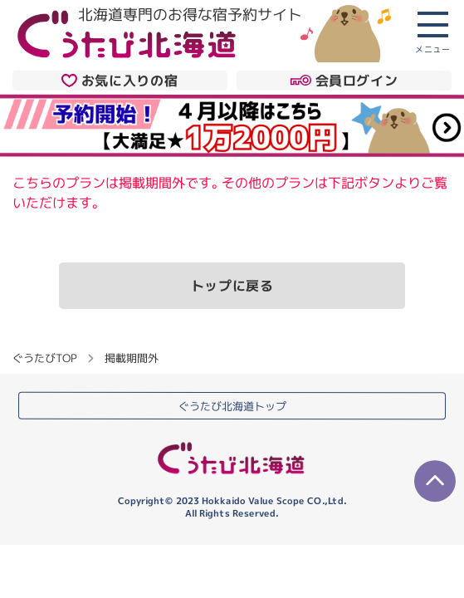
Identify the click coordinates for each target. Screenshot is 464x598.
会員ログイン (344, 80)
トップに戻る (232, 286)
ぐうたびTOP (44, 357)
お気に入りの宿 (119, 80)
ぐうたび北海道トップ (232, 406)
